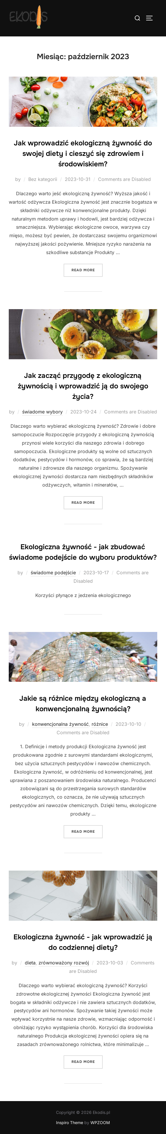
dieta (30, 963)
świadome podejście (53, 572)
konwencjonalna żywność (60, 724)
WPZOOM (100, 1122)
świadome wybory (42, 412)
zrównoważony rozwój (64, 963)
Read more (87, 269)
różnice (100, 724)
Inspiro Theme (69, 1122)
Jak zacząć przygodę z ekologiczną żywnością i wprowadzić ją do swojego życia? (83, 386)
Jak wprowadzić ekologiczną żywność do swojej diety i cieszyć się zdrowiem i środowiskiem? (83, 153)
